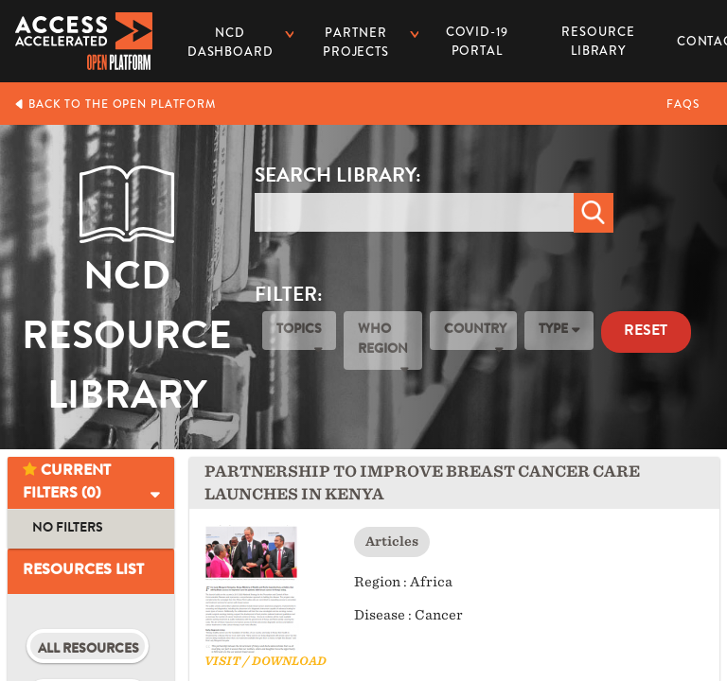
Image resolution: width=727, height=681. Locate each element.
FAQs (683, 104)
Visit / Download (265, 661)
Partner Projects (356, 42)
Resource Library (598, 35)
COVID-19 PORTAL (477, 41)
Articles (391, 541)
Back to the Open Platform (115, 104)
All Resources (88, 649)
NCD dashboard (230, 42)
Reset (645, 332)
